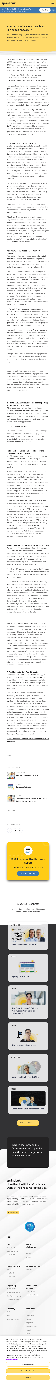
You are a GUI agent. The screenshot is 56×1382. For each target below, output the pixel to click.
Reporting (11, 1285)
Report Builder (11, 1289)
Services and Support (31, 1286)
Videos (28, 1334)
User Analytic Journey (14, 1296)
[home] (15, 3)
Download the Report (45, 10)
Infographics (29, 1323)
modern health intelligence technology (28, 677)
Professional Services (32, 1295)
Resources (30, 1308)
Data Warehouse (33, 1266)
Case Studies (30, 1315)
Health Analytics (14, 1266)
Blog (27, 1312)
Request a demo (13, 1212)
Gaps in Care (11, 1276)
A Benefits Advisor (12, 1251)
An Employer (11, 1247)
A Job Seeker (11, 1255)
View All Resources (28, 1122)
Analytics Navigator (13, 1300)
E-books (28, 1319)
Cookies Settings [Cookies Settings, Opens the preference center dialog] (27, 1364)
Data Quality (29, 1269)
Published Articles (31, 1326)
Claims (9, 1269)
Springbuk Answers (19, 426)
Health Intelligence (31, 1245)
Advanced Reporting (13, 1292)
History (9, 1315)
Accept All (28, 1377)
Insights (28, 1253)
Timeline (28, 1257)
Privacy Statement (12, 1359)
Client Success (30, 1291)
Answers (28, 1250)
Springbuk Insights (21, 411)
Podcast (28, 1330)
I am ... (10, 1244)
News (8, 1312)
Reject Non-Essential (28, 1371)
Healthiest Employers (13, 1319)
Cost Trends (10, 1273)
